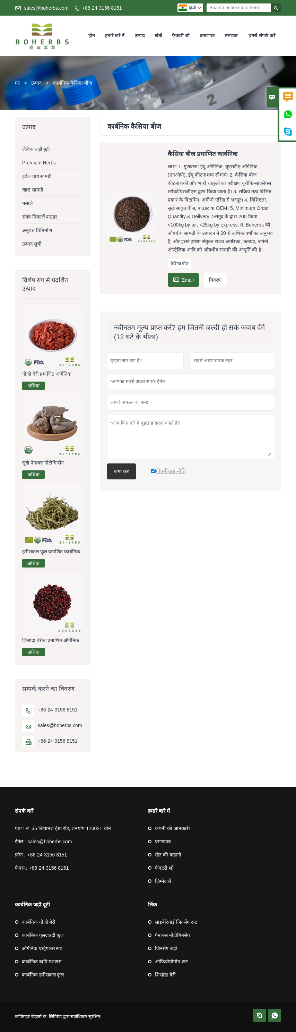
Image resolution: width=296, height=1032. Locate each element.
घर (17, 83)
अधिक (33, 386)
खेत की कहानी (168, 855)
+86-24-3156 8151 (102, 8)
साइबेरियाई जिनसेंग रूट (176, 922)
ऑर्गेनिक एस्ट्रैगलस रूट (42, 948)
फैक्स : (21, 868)
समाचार (231, 35)
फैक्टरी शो (181, 35)
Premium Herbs (39, 162)
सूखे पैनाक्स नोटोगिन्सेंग (43, 463)
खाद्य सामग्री (32, 190)
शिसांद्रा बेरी (165, 975)
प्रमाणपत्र (207, 35)
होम (91, 35)
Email (183, 279)
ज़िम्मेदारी (163, 881)
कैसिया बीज (180, 263)
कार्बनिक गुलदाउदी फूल (43, 935)
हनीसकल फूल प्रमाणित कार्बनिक (51, 551)
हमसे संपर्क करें (262, 35)
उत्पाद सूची (32, 244)
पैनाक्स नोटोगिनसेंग (172, 935)
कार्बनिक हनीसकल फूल (43, 975)
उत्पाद (140, 35)
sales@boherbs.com (46, 8)
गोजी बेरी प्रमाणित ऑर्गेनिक (47, 374)
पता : (20, 828)
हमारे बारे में (115, 35)
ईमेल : (20, 841)
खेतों (158, 35)
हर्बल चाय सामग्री (37, 176)
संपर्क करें (24, 811)
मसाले (27, 203)
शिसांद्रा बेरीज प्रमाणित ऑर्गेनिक (50, 640)
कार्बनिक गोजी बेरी (39, 922)
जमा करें (121, 471)
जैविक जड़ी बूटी (36, 149)
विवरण (215, 280)
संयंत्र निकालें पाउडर (40, 217)
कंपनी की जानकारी (172, 828)
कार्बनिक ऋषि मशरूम (42, 961)
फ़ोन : (20, 855)
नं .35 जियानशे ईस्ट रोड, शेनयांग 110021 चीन (68, 828)
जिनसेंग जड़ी (166, 948)
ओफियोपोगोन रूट (171, 961)
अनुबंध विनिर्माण (37, 230)
